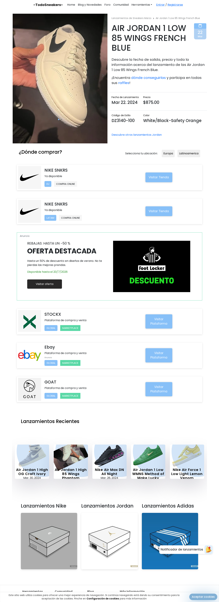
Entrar (160, 5)
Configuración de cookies (103, 598)
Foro (107, 5)
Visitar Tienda (159, 177)
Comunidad (121, 5)
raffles (123, 82)
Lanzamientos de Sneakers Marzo (131, 18)
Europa (168, 153)
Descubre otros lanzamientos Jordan (137, 135)
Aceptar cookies (203, 597)
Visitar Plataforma (158, 321)
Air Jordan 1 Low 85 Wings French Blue (178, 18)
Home (71, 5)
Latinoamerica (188, 153)
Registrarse (175, 5)
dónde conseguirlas (148, 77)
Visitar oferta (44, 284)
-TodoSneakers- (48, 4)
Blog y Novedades (90, 5)
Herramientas (140, 5)
